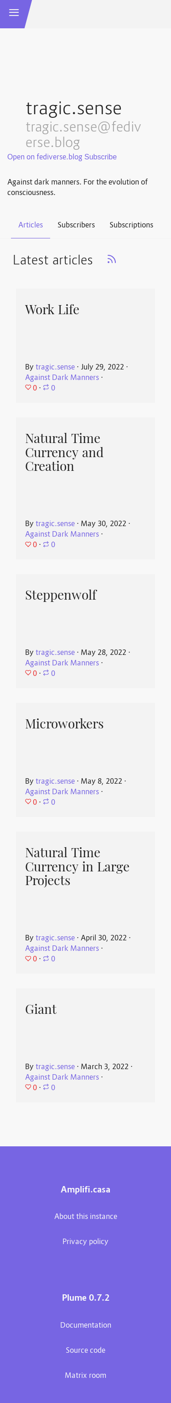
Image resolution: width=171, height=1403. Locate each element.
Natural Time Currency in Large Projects (77, 866)
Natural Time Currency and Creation (64, 452)
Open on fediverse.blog (45, 158)
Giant (41, 1009)
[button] (14, 14)
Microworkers (64, 724)
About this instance (85, 1217)
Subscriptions (131, 226)
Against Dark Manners (62, 378)
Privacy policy (85, 1242)
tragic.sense (55, 368)
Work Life (52, 309)
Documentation (85, 1326)
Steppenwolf (60, 595)
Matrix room (85, 1376)
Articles (30, 226)
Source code (85, 1351)
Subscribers (76, 226)
